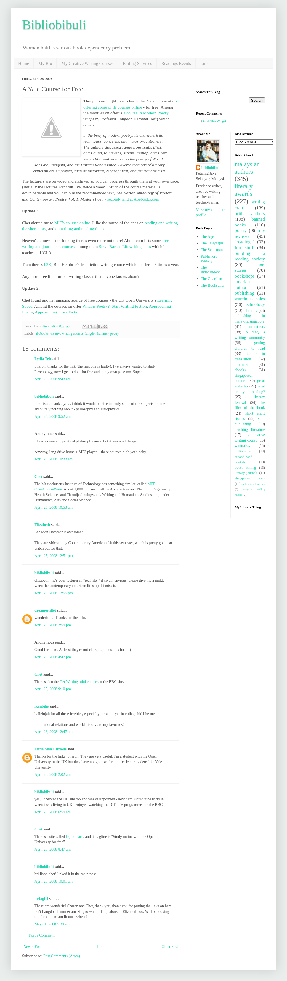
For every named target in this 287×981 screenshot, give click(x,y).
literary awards (244, 190)
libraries (250, 310)
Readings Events (176, 63)
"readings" (244, 241)
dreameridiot (45, 610)
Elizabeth (42, 525)
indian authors (254, 327)
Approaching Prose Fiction (58, 312)
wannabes (242, 446)
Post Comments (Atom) (61, 956)
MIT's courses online (72, 222)
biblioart (241, 365)
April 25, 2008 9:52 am (52, 417)
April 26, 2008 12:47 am (53, 732)
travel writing (245, 468)
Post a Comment (42, 935)
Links (205, 63)
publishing (244, 293)
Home (23, 63)
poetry (114, 334)
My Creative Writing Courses (87, 63)
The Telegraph (212, 243)
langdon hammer (96, 334)
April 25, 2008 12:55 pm (53, 593)
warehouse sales (250, 298)
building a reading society (250, 256)
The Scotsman (212, 250)
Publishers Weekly (209, 258)
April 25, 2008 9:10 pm (52, 689)
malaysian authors (247, 168)
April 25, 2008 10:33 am (53, 459)
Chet (38, 476)
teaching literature (250, 430)
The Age (207, 236)
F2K (47, 264)
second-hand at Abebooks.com (133, 199)
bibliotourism (244, 451)
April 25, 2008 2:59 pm (52, 625)
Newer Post (32, 947)
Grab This (210, 121)
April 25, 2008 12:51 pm (53, 556)
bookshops (245, 276)
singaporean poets (250, 478)
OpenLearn (74, 837)
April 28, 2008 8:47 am (52, 849)
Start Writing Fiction (129, 306)
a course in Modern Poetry (145, 112)
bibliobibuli (44, 396)
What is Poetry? (96, 306)
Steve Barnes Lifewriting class (125, 246)
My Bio (45, 63)
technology (254, 304)
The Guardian (211, 279)
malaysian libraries (253, 484)
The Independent (210, 269)
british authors (250, 213)
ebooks (240, 370)
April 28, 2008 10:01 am (53, 881)
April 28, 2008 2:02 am (52, 774)
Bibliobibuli (54, 24)
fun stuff (244, 247)
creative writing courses (66, 334)
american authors (243, 284)
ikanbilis (41, 706)
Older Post (170, 947)
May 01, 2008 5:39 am (52, 924)
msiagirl (41, 898)
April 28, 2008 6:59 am (52, 812)
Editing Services (137, 63)
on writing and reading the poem (83, 228)
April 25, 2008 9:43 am (52, 379)
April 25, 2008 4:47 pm (52, 657)
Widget (221, 121)
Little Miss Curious (50, 749)
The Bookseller (213, 285)
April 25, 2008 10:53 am (53, 507)
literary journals (246, 473)
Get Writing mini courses (79, 682)
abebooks (42, 334)
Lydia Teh (42, 359)
